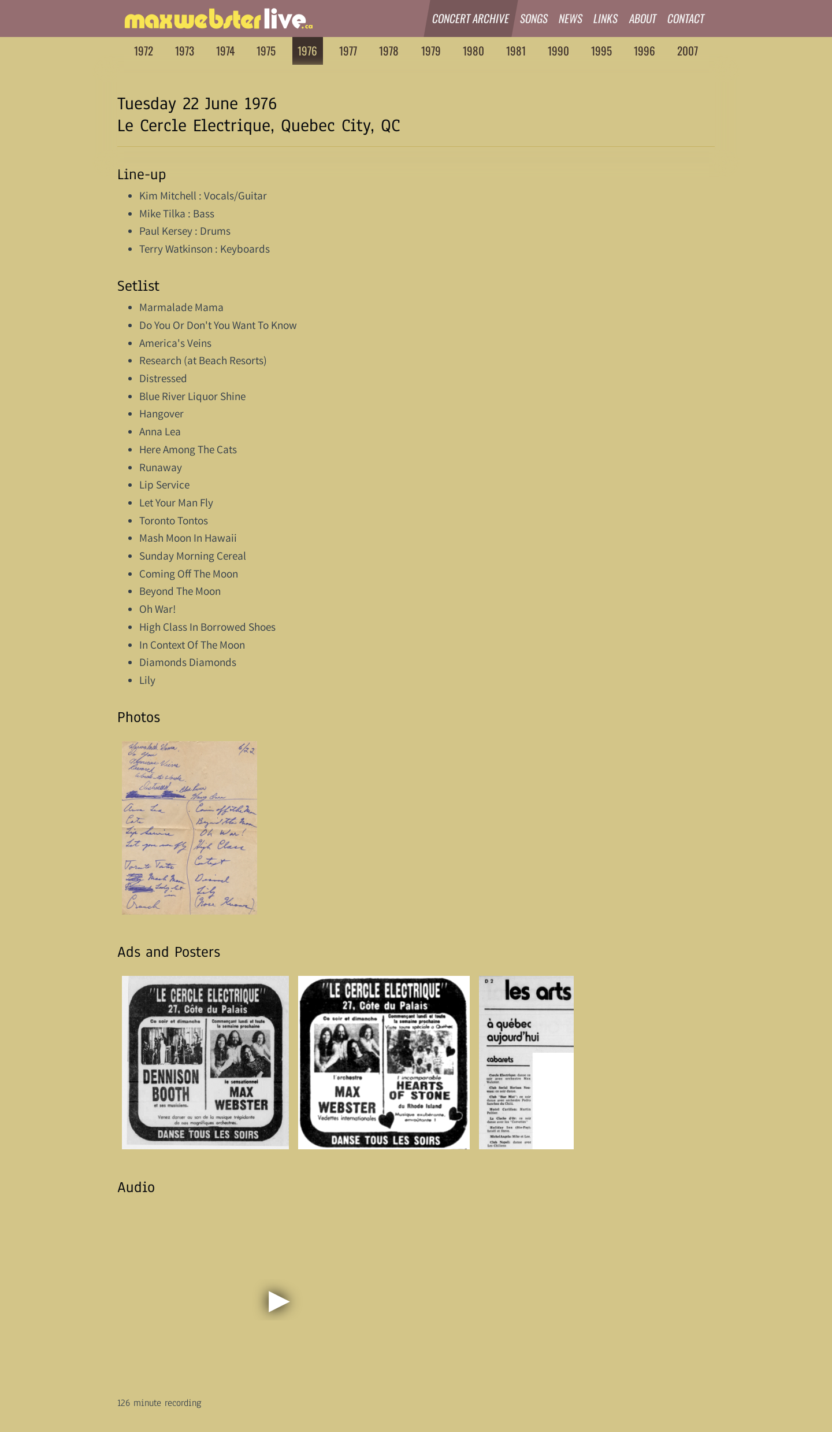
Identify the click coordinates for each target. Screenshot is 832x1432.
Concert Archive (471, 18)
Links (606, 18)
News (571, 18)
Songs (534, 18)
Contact (686, 18)
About (643, 18)
